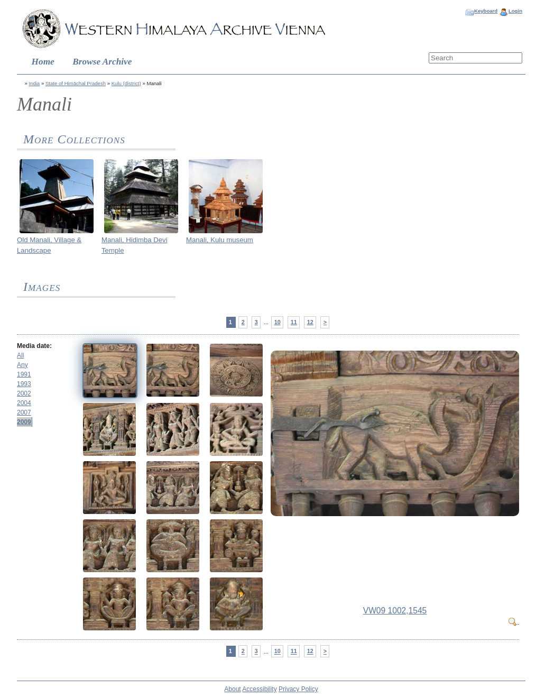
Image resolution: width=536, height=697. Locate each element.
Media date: (34, 346)
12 (310, 322)
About (232, 689)
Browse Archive (102, 62)
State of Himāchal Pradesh (75, 83)
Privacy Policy (298, 689)
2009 (24, 422)
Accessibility (259, 689)
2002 (24, 393)
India (34, 83)
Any (22, 365)
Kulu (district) (126, 83)
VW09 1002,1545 (395, 610)
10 (277, 322)
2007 (24, 412)
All (20, 355)
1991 (24, 374)
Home (43, 62)
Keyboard (485, 11)
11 (294, 322)
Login (515, 11)
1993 (24, 384)
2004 (24, 403)
